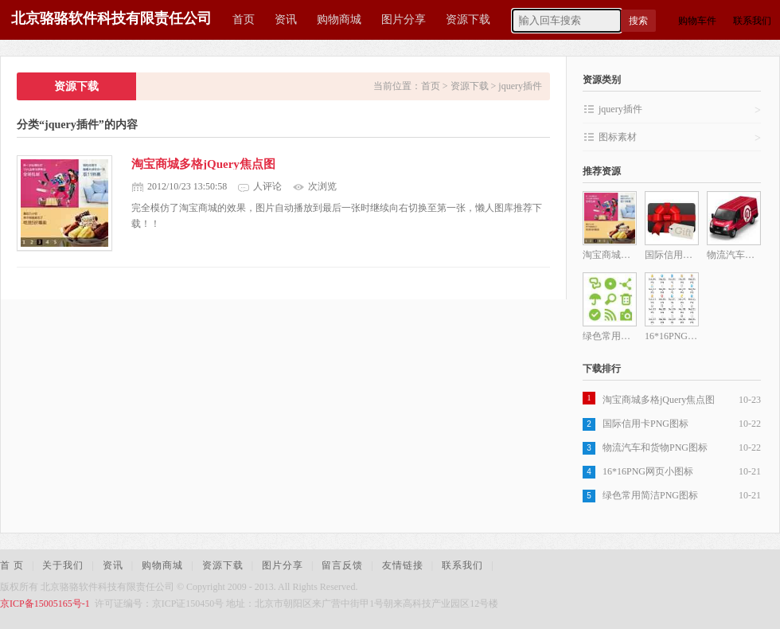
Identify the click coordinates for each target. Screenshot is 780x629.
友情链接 (402, 565)
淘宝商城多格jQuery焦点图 (203, 164)
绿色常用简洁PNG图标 (650, 495)
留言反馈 (342, 565)
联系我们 (752, 20)
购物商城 (339, 19)
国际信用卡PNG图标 (645, 423)
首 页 (12, 565)
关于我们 (63, 565)
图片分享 (403, 19)
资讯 (286, 19)
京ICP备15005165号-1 (45, 603)
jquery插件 (520, 86)
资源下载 (468, 19)
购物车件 (697, 20)
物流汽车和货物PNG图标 (655, 447)
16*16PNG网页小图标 (648, 471)
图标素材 (680, 138)
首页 (243, 19)
